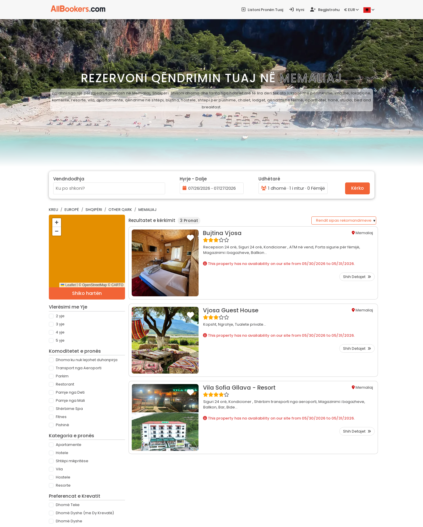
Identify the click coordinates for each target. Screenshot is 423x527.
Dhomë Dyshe (69, 521)
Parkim (62, 376)
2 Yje (60, 315)
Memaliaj (147, 209)
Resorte (63, 485)
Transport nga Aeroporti (78, 367)
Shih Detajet (357, 276)
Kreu (53, 209)
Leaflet (68, 285)
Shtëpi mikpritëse (72, 460)
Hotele (62, 452)
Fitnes (61, 416)
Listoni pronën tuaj (262, 9)
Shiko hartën (87, 293)
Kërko (357, 188)
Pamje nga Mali (70, 400)
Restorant (65, 384)
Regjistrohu (325, 9)
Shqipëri (93, 209)
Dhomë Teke (68, 504)
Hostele (63, 477)
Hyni (296, 9)
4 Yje (60, 332)
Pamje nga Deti (70, 392)
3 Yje (60, 324)
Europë (72, 209)
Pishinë (62, 424)
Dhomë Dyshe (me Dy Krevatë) (85, 512)
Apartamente (68, 444)
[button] (56, 222)
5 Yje (60, 340)
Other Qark (120, 209)
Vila (59, 469)
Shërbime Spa (69, 408)
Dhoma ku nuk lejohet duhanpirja (86, 359)
